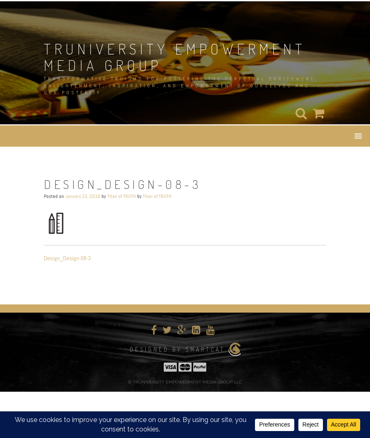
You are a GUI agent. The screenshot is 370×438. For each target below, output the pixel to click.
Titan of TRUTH (121, 196)
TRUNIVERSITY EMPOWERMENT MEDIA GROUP (175, 57)
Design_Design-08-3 (67, 258)
